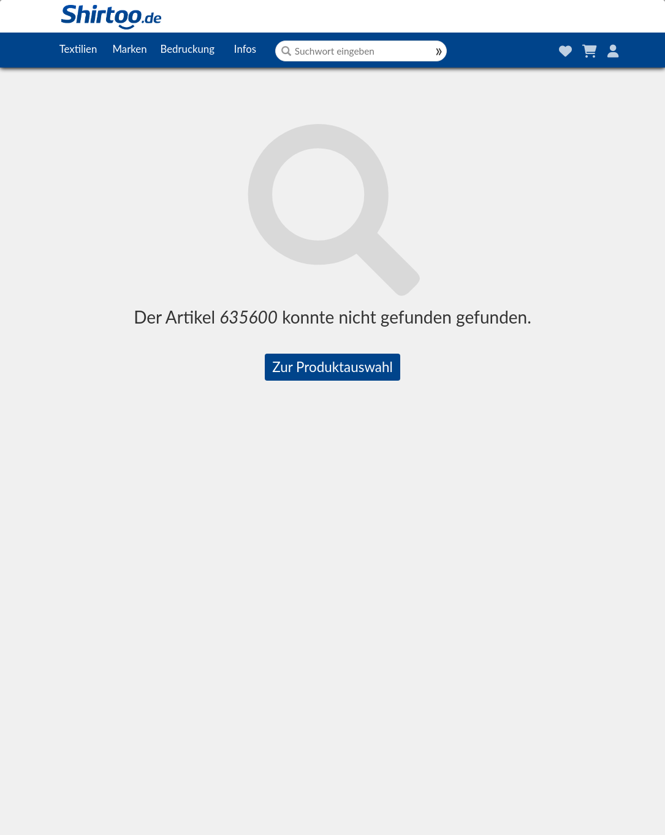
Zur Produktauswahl (332, 367)
